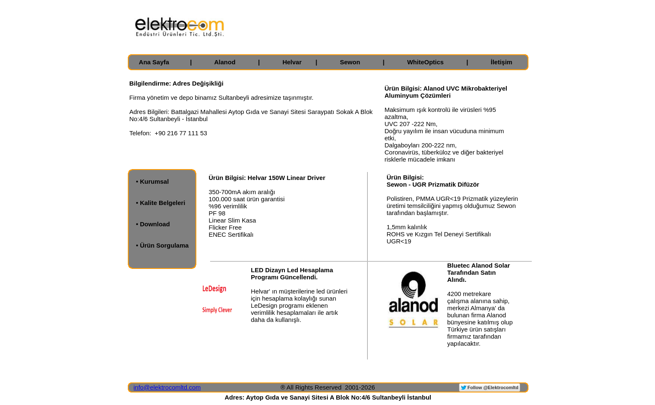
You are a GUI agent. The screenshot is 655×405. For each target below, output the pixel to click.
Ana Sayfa (154, 62)
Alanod (225, 62)
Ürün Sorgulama (164, 245)
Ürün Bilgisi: (405, 177)
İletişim (502, 62)
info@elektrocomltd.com (167, 387)
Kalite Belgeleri (162, 202)
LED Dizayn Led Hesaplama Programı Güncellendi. (292, 273)
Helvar (292, 62)
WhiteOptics (425, 62)
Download (155, 224)
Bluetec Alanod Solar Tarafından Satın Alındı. (478, 272)
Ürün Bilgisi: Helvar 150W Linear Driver (267, 177)
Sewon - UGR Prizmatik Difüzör (433, 184)
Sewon (350, 62)
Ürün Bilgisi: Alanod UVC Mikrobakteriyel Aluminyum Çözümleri (446, 92)
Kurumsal (154, 181)
